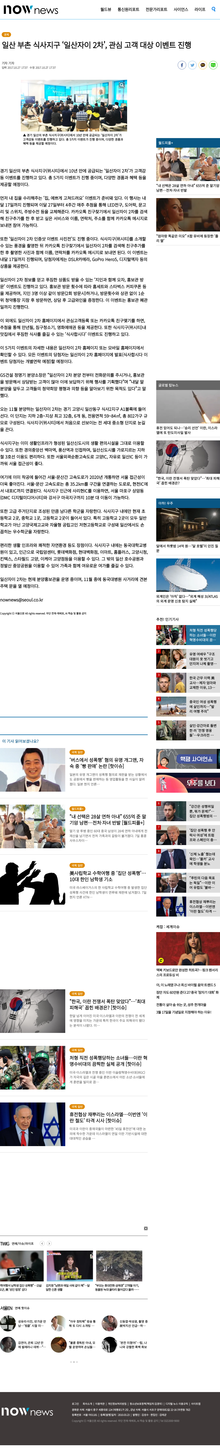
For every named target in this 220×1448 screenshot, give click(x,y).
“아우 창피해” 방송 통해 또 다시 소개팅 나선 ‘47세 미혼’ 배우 (83, 1325)
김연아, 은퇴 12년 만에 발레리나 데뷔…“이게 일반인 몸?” (32, 1347)
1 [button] (71, 1362)
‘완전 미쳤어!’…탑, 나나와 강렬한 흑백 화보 (133, 1345)
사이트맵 (195, 1403)
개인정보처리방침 (117, 1403)
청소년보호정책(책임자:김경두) (146, 1403)
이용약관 (100, 1403)
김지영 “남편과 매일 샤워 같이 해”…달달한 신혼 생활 (70, 1287)
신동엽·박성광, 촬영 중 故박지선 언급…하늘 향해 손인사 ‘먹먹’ (134, 1325)
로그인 (75, 1403)
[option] (70, 1272)
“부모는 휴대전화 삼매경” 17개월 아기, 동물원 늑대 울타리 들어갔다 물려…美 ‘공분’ (119, 1289)
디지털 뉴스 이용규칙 (177, 1403)
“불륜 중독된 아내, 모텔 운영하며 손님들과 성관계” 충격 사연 (82, 1347)
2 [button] (74, 1362)
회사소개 (87, 1403)
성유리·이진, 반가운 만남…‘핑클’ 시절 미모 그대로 (32, 1325)
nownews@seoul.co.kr (21, 600)
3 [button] (77, 1362)
